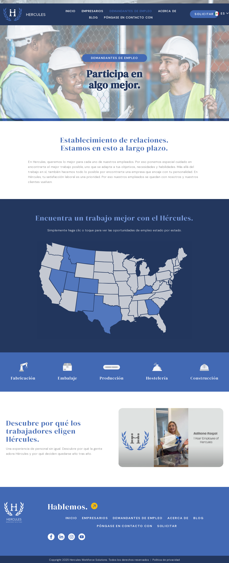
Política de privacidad (166, 560)
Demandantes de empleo (138, 518)
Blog (198, 518)
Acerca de (178, 518)
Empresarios (95, 518)
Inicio (71, 518)
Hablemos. (68, 506)
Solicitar (167, 526)
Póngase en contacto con (124, 526)
